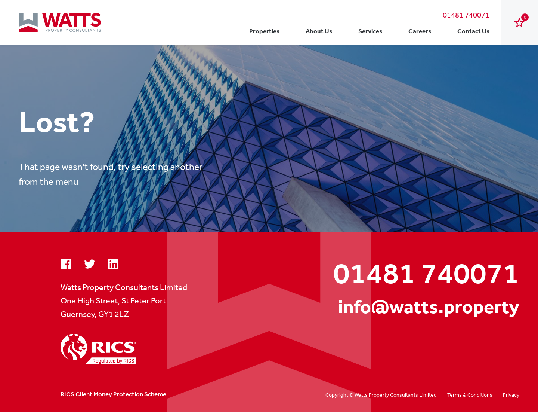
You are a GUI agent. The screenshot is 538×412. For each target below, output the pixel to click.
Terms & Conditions (469, 394)
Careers (419, 31)
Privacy (511, 394)
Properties (264, 31)
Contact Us (473, 31)
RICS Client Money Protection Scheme (113, 394)
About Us (319, 31)
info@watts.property (428, 306)
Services (370, 31)
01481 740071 (466, 14)
